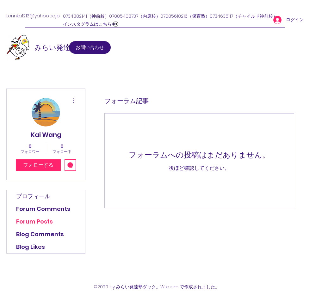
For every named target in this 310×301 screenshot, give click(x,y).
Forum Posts (34, 221)
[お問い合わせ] (90, 47)
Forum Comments (43, 209)
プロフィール (33, 196)
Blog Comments (40, 234)
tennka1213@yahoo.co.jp (33, 16)
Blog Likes (30, 247)
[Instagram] (116, 24)
